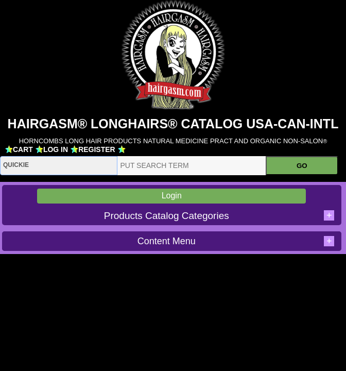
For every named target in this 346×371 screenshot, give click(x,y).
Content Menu (236, 241)
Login (172, 195)
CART (23, 149)
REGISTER (96, 149)
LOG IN (55, 149)
